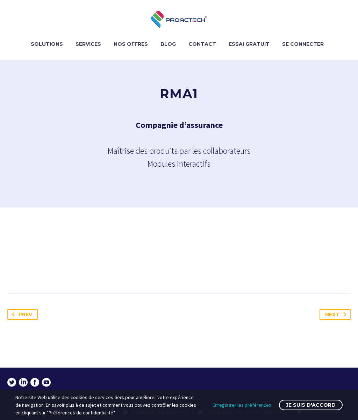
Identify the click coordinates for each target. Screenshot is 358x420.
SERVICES (88, 44)
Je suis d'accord (311, 405)
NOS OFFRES (131, 44)
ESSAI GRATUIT (249, 44)
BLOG (168, 44)
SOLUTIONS (47, 44)
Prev (20, 314)
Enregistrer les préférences (242, 405)
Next (337, 314)
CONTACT (202, 44)
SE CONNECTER (303, 44)
